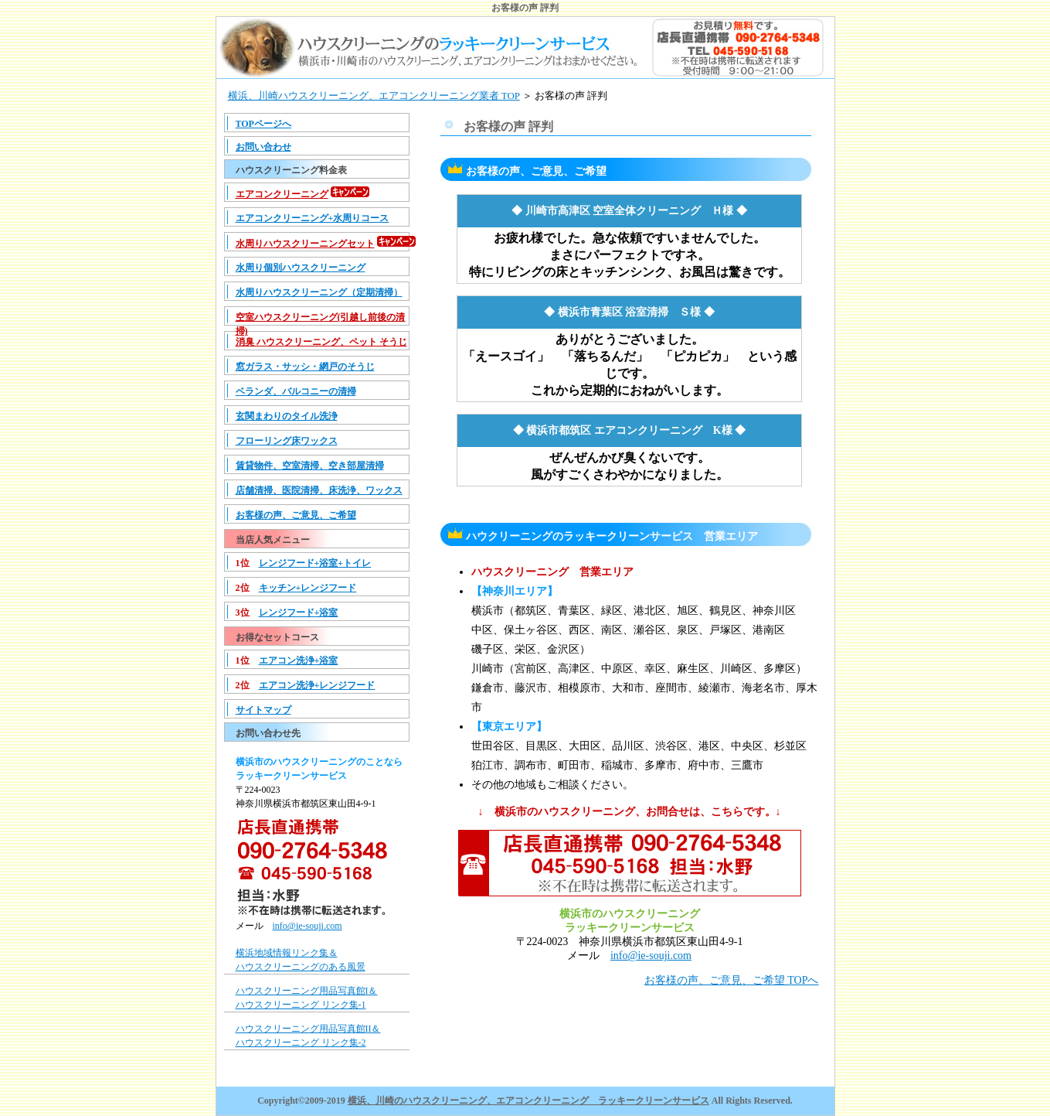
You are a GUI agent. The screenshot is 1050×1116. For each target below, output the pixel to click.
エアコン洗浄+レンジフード (317, 685)
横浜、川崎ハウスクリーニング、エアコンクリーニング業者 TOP (374, 95)
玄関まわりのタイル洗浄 (287, 416)
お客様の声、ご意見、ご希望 (296, 515)
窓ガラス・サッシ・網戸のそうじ (305, 366)
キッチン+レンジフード (308, 587)
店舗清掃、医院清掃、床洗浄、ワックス (319, 490)
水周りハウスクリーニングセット (305, 243)
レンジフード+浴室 (298, 612)
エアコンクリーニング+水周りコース (312, 218)
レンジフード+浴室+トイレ (315, 563)
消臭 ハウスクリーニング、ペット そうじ (321, 341)
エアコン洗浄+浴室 (298, 660)
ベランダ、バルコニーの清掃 (296, 391)
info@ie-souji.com (307, 925)
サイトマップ (263, 710)
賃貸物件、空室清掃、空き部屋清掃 (310, 465)
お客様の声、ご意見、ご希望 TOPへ (731, 980)
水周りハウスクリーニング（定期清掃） (319, 292)
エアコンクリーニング (282, 194)
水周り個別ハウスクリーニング (300, 267)
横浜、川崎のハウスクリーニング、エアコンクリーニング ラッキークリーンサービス (528, 1100)
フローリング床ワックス (287, 440)
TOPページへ (263, 123)
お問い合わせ (263, 147)
